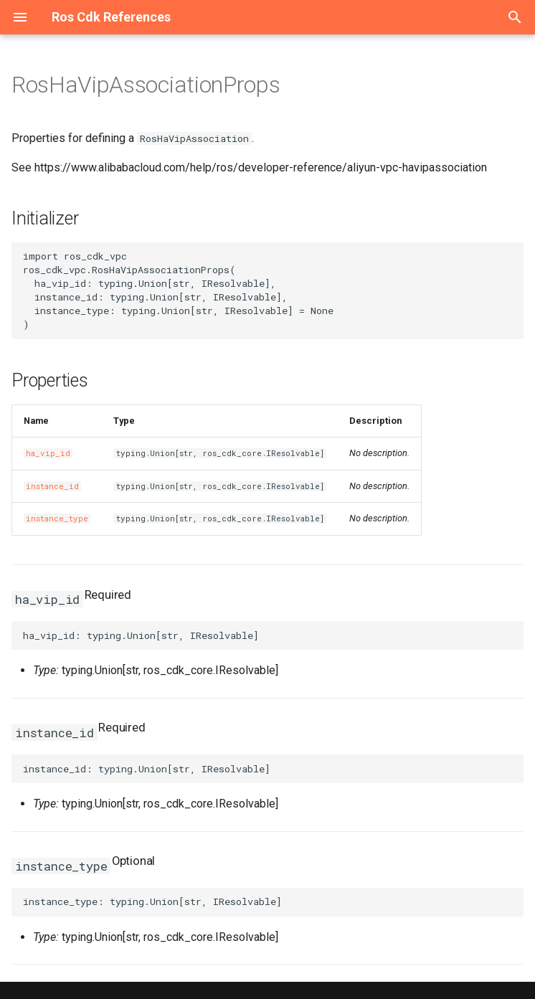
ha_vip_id (48, 453)
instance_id (52, 486)
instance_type (57, 518)
